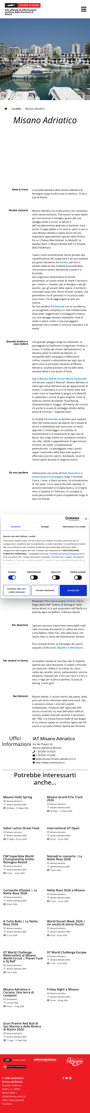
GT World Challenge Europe (66, 952)
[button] (83, 9)
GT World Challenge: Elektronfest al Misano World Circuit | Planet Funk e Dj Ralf (23, 957)
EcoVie (63, 262)
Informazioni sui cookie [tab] (74, 526)
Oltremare (76, 647)
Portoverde (57, 306)
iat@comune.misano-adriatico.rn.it (56, 758)
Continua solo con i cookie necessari (16, 590)
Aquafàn (62, 647)
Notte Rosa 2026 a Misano (66, 890)
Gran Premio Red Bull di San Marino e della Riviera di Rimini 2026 (22, 1026)
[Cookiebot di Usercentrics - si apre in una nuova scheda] (67, 519)
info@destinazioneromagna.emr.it (66, 554)
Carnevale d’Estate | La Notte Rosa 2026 (20, 892)
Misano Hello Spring (17, 796)
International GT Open (63, 828)
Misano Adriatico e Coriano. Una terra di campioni (18, 992)
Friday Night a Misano (63, 989)
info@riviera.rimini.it (14, 1096)
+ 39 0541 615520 (45, 751)
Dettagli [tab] (45, 526)
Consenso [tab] (16, 526)
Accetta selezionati (45, 590)
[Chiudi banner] (86, 519)
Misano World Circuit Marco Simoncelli (63, 378)
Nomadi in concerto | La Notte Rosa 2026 (64, 858)
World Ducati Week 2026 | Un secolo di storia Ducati (66, 923)
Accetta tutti (73, 590)
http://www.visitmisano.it (50, 762)
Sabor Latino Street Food (21, 828)
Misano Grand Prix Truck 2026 (65, 798)
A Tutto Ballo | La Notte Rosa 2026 (20, 923)
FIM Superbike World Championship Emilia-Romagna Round (19, 859)
